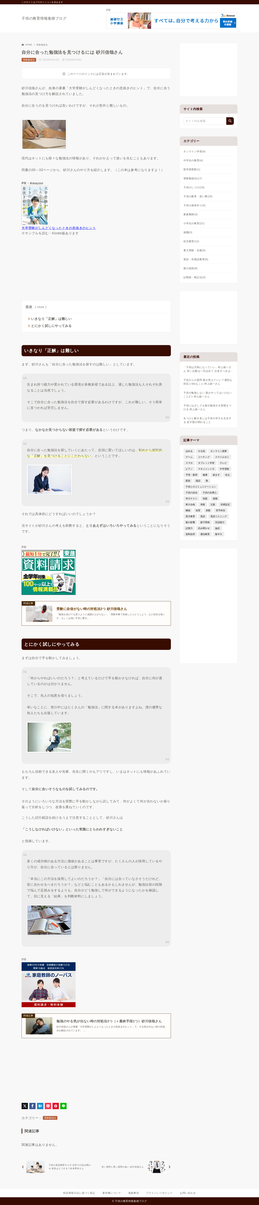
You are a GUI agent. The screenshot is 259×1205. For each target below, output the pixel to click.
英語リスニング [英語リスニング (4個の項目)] (218, 516)
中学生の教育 (193, 160)
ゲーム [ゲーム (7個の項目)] (189, 457)
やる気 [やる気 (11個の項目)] (201, 451)
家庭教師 (190, 214)
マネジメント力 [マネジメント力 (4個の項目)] (206, 469)
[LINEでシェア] (63, 1106)
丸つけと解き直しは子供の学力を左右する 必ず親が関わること (207, 420)
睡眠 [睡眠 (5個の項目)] (188, 510)
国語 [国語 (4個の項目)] (198, 480)
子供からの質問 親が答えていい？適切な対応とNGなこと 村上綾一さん (207, 382)
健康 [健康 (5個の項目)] (205, 474)
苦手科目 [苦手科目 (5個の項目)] (220, 510)
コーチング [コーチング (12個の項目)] (204, 457)
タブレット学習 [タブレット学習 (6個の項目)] (206, 463)
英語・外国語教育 (195, 259)
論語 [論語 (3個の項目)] (217, 528)
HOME (27, 45)
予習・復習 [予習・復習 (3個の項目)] (191, 474)
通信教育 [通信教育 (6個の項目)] (205, 534)
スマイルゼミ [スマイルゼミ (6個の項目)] (222, 457)
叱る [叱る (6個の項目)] (227, 474)
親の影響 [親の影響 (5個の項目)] (190, 522)
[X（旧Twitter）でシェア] (25, 1106)
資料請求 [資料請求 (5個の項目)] (190, 534)
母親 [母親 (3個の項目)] (202, 504)
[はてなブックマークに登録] (40, 1106)
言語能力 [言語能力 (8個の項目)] (219, 522)
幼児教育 (191, 241)
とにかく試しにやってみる (51, 326)
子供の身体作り (194, 205)
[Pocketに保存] (48, 1106)
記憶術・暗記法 (194, 277)
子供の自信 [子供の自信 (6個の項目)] (191, 492)
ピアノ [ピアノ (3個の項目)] (189, 469)
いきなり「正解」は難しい (51, 319)
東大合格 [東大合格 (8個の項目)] (190, 504)
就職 (187, 232)
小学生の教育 (194, 223)
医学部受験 (191, 169)
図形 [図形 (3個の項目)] (188, 480)
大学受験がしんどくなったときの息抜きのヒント (59, 228)
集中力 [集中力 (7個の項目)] (218, 534)
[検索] (230, 121)
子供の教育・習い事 (197, 196)
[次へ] (134, 1167)
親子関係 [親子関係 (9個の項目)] (205, 522)
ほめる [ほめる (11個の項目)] (189, 451)
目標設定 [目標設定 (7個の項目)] (225, 504)
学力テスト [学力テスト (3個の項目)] (191, 498)
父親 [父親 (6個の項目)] (212, 504)
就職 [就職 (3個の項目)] (215, 498)
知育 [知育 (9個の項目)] (198, 510)
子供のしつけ (194, 187)
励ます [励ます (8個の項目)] (216, 474)
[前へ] (58, 1167)
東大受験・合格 (194, 250)
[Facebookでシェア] (32, 1106)
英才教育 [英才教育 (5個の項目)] (190, 516)
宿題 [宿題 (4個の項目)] (205, 498)
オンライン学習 (194, 151)
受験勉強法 (42, 45)
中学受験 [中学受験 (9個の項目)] (224, 469)
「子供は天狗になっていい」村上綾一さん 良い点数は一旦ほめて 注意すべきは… (208, 369)
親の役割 (190, 268)
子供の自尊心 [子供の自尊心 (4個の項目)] (210, 492)
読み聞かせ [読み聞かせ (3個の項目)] (204, 528)
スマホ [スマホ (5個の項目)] (189, 463)
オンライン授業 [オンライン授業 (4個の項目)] (218, 451)
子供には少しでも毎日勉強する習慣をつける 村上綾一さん (207, 407)
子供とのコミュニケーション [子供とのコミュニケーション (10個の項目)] (201, 486)
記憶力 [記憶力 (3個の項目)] (189, 528)
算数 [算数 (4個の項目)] (208, 510)
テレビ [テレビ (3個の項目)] (223, 463)
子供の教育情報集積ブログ (44, 18)
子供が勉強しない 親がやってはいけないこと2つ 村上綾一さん (207, 394)
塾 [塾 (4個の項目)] (207, 480)
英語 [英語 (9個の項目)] (202, 516)
